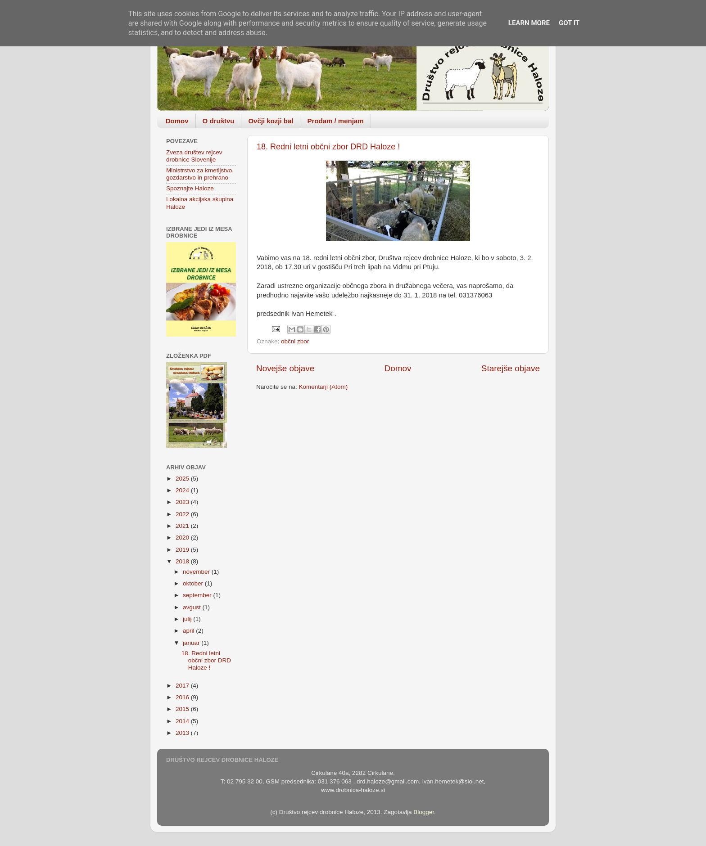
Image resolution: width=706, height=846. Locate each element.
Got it (569, 23)
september (198, 595)
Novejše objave (285, 368)
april (189, 630)
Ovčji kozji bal (270, 121)
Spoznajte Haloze (190, 188)
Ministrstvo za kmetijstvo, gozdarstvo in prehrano (200, 174)
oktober (194, 583)
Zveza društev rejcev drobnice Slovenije (194, 156)
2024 (183, 490)
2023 (183, 502)
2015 (183, 709)
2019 (183, 549)
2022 (183, 514)
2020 (183, 537)
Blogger (423, 812)
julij (188, 619)
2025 (183, 478)
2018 (183, 561)
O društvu (219, 121)
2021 (183, 525)
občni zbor (295, 341)
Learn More (529, 23)
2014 (183, 721)
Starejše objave (510, 368)
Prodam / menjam (335, 121)
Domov (177, 121)
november (197, 571)
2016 (183, 697)
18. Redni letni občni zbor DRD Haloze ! (328, 146)
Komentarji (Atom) (323, 386)
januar (192, 642)
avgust (193, 607)
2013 (183, 732)
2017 (183, 685)
